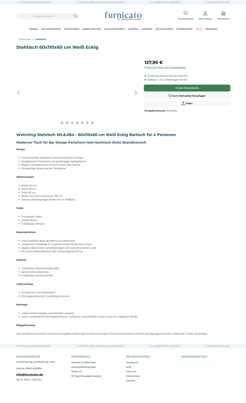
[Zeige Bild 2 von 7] (67, 123)
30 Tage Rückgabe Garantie (86, 376)
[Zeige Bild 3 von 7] (72, 123)
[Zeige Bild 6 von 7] (87, 123)
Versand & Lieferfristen (83, 362)
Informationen (138, 356)
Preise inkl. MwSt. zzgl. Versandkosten (165, 67)
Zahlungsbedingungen (83, 367)
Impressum (132, 362)
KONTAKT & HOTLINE (219, 2)
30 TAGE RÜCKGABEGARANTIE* (35, 2)
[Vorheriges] (18, 93)
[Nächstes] (135, 93)
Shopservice (81, 356)
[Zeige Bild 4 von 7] (77, 123)
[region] (77, 92)
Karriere (130, 380)
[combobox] (44, 16)
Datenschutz (133, 376)
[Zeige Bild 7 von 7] (92, 123)
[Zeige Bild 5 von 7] (82, 123)
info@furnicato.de (29, 374)
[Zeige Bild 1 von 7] (62, 123)
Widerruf (76, 371)
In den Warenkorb (187, 87)
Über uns (131, 371)
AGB (128, 367)
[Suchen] (75, 16)
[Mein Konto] (205, 16)
